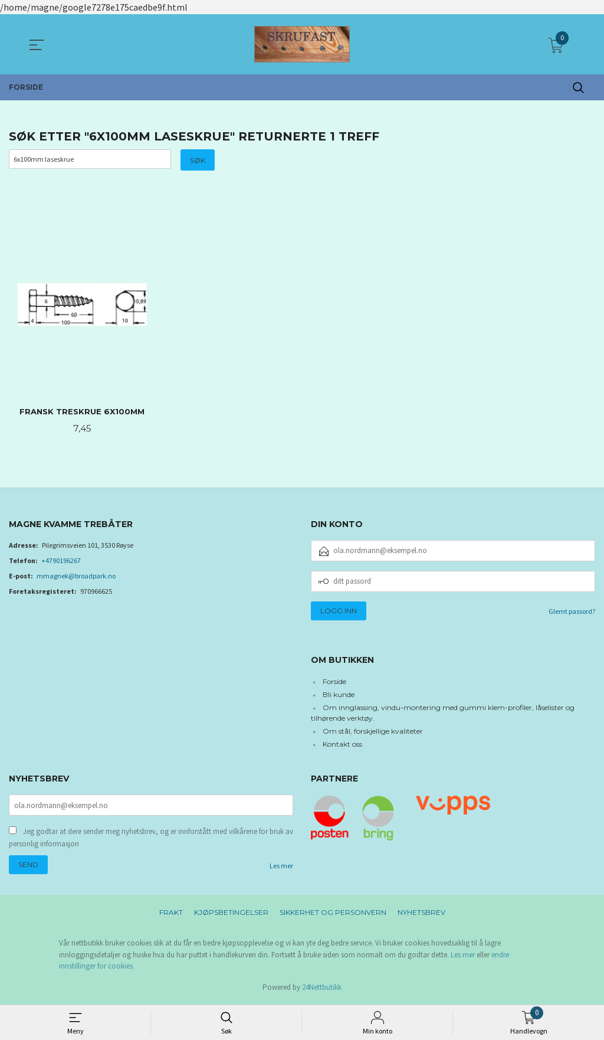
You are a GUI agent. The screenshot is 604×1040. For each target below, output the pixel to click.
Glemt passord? (572, 612)
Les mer (281, 868)
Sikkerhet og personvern (333, 914)
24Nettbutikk (322, 989)
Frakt (171, 914)
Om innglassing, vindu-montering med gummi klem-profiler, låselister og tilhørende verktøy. (443, 714)
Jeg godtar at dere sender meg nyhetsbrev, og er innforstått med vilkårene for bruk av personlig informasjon (151, 839)
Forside (334, 682)
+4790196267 (61, 561)
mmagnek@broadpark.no (76, 577)
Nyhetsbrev (421, 914)
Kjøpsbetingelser (231, 914)
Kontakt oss (342, 745)
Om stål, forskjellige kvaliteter (373, 732)
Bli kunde (338, 695)
